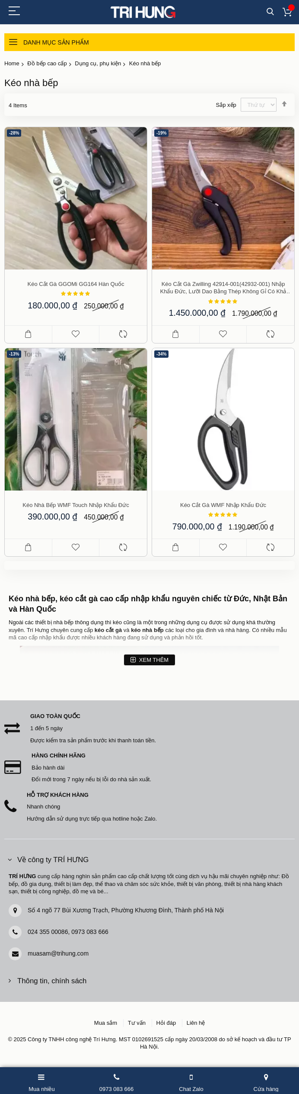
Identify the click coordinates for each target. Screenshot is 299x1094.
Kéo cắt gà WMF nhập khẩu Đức (223, 505)
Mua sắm (105, 1023)
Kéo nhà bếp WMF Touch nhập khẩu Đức (75, 505)
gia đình (206, 630)
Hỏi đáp (166, 1023)
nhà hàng (237, 630)
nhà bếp (40, 598)
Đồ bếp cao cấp (47, 63)
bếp (68, 622)
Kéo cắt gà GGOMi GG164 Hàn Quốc (76, 284)
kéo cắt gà (108, 630)
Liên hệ (196, 1023)
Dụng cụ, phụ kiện (98, 63)
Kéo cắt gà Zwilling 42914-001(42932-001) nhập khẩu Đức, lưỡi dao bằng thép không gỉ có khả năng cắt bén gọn (223, 288)
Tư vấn (137, 1023)
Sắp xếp (226, 105)
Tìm (270, 11)
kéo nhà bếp (147, 630)
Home (11, 63)
